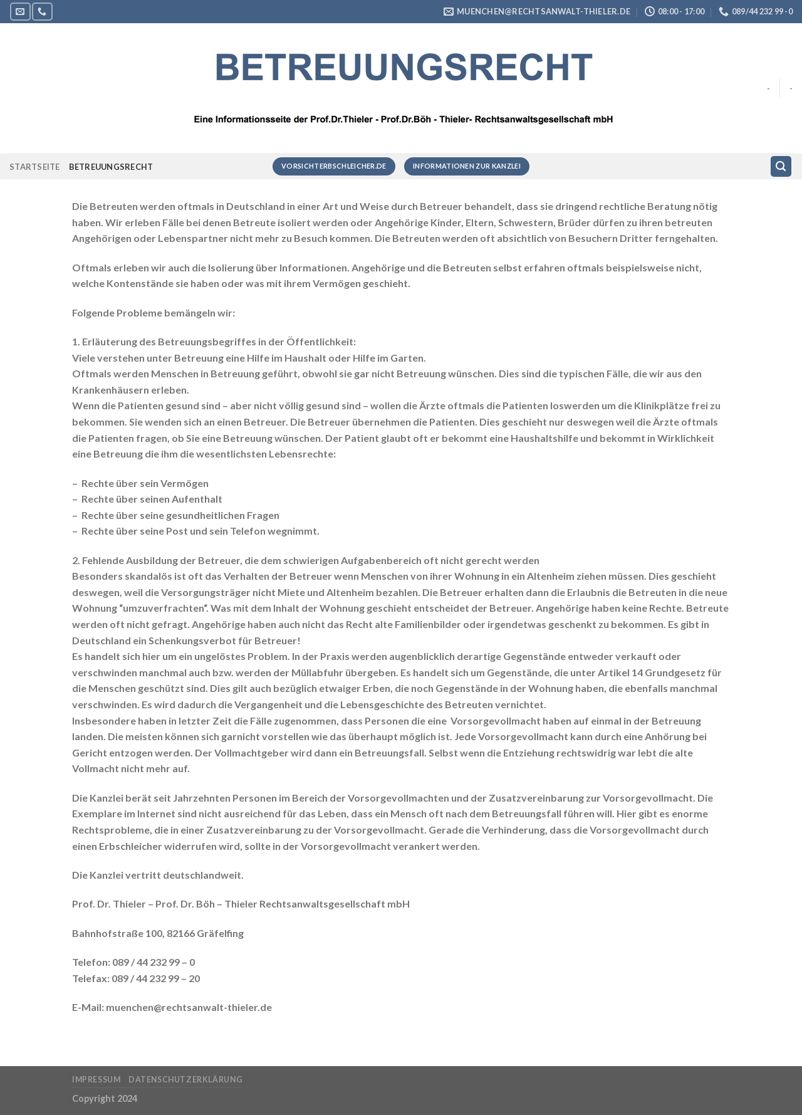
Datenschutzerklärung (185, 1079)
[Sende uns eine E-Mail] (20, 12)
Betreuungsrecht (111, 167)
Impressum (96, 1079)
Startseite (34, 167)
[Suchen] (781, 166)
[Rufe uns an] (42, 12)
